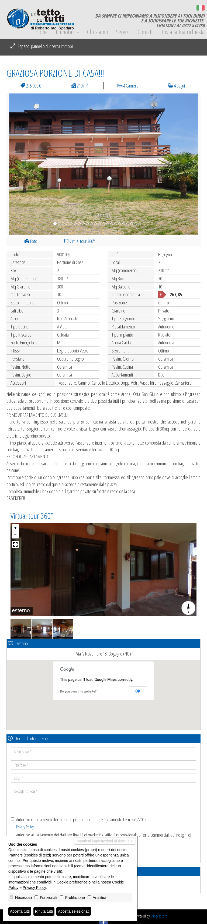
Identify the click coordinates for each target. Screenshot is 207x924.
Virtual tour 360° (79, 241)
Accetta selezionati (73, 911)
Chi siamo (97, 32)
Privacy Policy (25, 826)
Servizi (123, 32)
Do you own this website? (78, 691)
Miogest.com (158, 916)
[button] (21, 164)
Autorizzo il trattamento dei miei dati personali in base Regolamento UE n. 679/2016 (78, 822)
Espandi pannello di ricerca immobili (42, 46)
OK (137, 691)
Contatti (146, 32)
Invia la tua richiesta (183, 32)
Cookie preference (72, 882)
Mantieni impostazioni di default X (105, 841)
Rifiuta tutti (44, 911)
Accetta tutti (20, 911)
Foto (31, 241)
